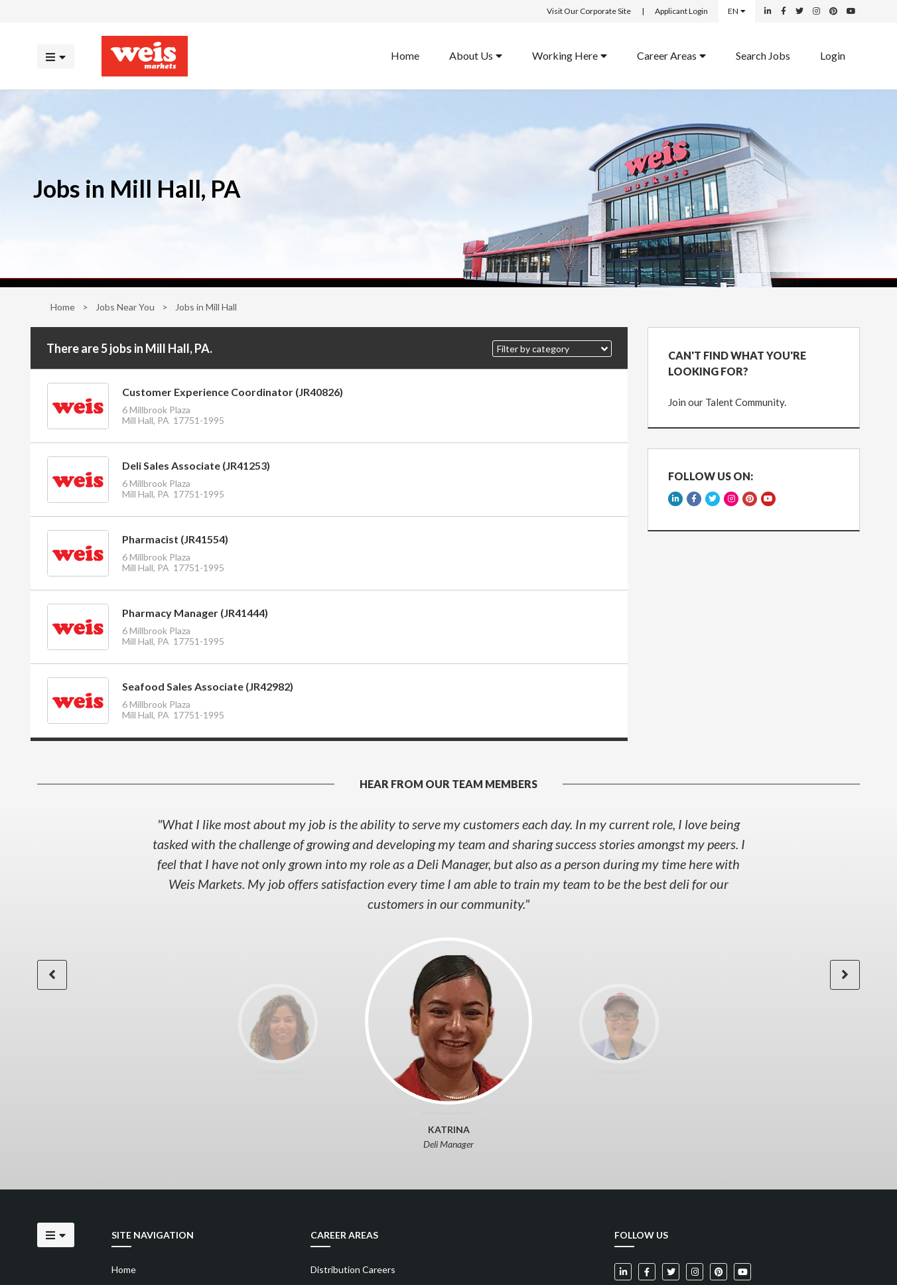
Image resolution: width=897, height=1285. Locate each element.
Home (62, 306)
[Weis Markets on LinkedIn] (768, 11)
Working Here (569, 54)
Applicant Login (681, 11)
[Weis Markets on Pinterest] (833, 11)
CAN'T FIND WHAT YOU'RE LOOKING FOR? (737, 363)
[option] (448, 863)
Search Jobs (763, 54)
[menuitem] (405, 56)
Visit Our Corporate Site (589, 11)
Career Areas (671, 54)
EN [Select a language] (737, 11)
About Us (475, 54)
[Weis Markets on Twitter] (799, 11)
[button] (552, 348)
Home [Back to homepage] (405, 54)
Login (832, 54)
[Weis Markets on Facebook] (783, 11)
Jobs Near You (125, 306)
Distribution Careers (352, 1269)
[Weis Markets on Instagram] (816, 11)
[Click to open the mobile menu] (55, 56)
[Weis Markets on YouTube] (851, 11)
